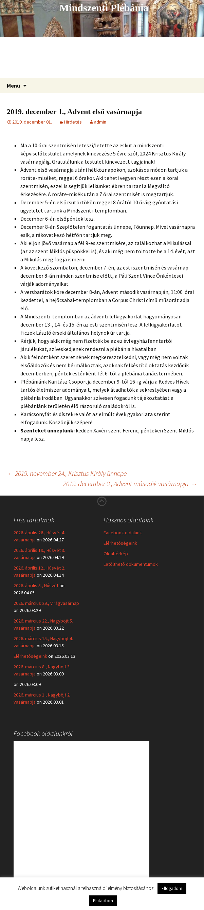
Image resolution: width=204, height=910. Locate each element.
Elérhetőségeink (30, 656)
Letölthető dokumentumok (131, 564)
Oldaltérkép (116, 554)
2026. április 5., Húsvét (36, 585)
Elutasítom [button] (103, 901)
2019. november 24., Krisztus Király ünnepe (67, 473)
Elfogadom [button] (172, 888)
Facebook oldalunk (123, 533)
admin (100, 122)
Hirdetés (73, 122)
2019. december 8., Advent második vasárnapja (130, 483)
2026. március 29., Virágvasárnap (46, 603)
